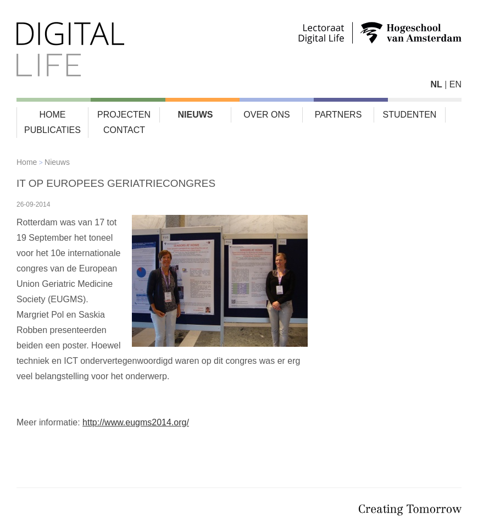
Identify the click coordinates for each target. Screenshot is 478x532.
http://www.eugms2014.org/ (135, 422)
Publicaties (52, 130)
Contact (124, 130)
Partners (338, 114)
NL (436, 84)
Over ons (266, 114)
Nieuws (195, 114)
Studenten (410, 114)
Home (53, 114)
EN (455, 84)
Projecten (124, 114)
